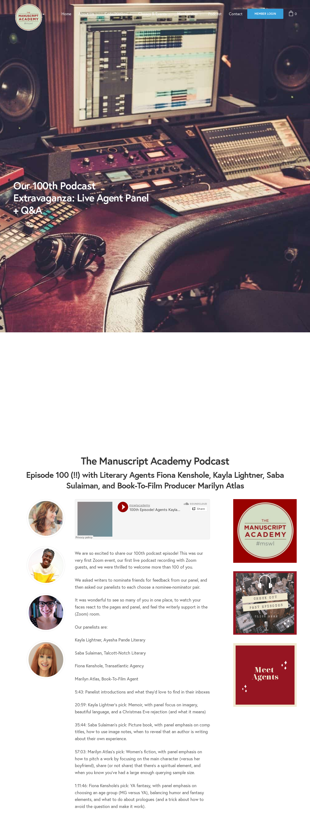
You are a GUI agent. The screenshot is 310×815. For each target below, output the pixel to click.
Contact (235, 13)
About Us (86, 13)
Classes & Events (152, 13)
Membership (187, 13)
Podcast (215, 13)
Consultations (116, 13)
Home (66, 13)
